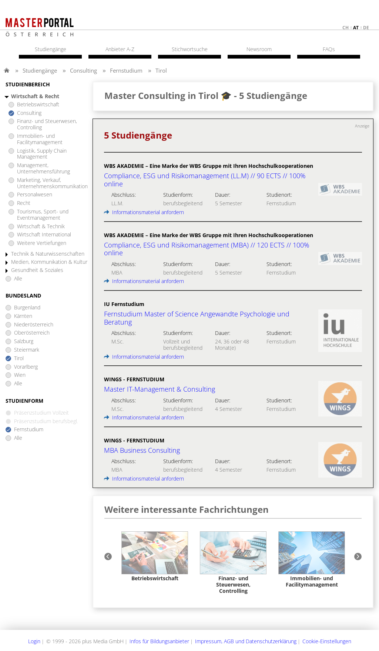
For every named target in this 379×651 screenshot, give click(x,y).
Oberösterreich (32, 333)
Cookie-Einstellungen (326, 641)
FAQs (329, 49)
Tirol (161, 70)
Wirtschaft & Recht (35, 96)
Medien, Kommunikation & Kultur (49, 262)
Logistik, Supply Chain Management (42, 154)
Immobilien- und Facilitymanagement (40, 139)
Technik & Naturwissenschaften (47, 254)
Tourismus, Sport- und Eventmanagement (42, 215)
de (366, 27)
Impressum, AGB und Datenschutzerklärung (245, 641)
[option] (154, 556)
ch (345, 27)
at (356, 27)
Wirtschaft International (44, 235)
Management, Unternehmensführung (43, 168)
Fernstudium (126, 70)
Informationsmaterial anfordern (144, 212)
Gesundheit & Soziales (37, 270)
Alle (18, 279)
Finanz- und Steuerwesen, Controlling (47, 124)
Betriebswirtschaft (38, 105)
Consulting (83, 70)
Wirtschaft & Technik (41, 226)
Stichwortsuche (190, 49)
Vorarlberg (26, 367)
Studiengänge (40, 70)
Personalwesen (34, 195)
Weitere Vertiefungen (41, 243)
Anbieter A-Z (119, 49)
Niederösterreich (33, 325)
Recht (23, 203)
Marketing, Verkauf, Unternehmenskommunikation (52, 183)
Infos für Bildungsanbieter (159, 641)
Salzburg (23, 341)
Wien (20, 375)
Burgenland (27, 308)
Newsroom (259, 49)
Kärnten (23, 316)
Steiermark (26, 350)
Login (34, 641)
